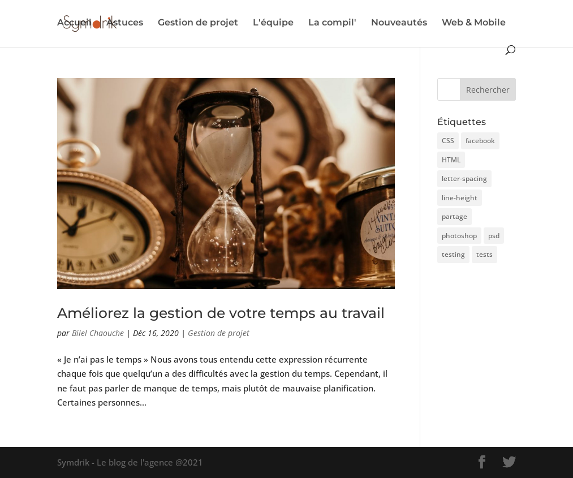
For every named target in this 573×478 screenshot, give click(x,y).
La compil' (332, 23)
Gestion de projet (198, 23)
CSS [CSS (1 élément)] (448, 140)
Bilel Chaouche (98, 333)
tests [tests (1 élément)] (484, 254)
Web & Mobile (474, 23)
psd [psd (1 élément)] (493, 235)
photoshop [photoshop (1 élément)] (459, 235)
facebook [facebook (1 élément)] (480, 140)
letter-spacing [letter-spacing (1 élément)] (464, 178)
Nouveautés (399, 23)
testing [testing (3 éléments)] (453, 254)
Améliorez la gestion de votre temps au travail (221, 312)
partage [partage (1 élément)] (454, 216)
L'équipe (273, 23)
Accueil (74, 23)
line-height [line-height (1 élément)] (459, 198)
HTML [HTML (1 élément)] (451, 160)
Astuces (124, 23)
